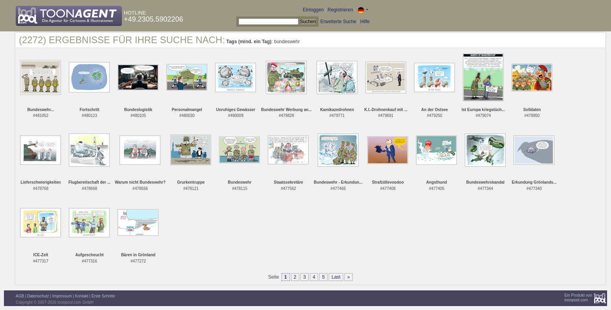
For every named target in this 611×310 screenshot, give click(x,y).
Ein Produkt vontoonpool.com (578, 297)
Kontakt (81, 296)
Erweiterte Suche (338, 21)
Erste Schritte (103, 296)
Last (335, 277)
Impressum (62, 296)
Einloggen (313, 10)
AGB (20, 296)
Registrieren (340, 10)
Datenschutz (38, 296)
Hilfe (365, 21)
